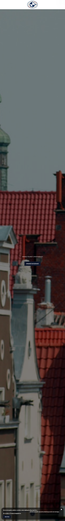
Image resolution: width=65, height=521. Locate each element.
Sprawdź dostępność (32, 263)
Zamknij (7, 516)
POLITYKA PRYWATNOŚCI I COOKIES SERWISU (16, 511)
